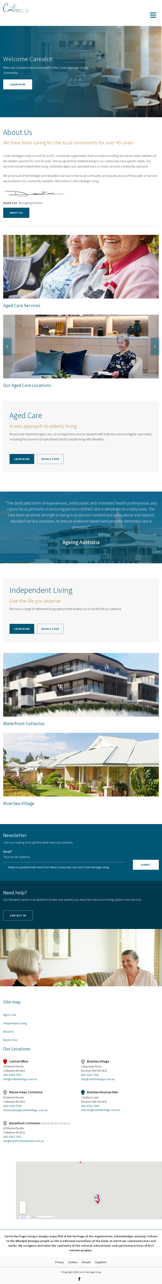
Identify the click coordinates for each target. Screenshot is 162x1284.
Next (155, 346)
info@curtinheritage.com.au (20, 1079)
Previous (7, 346)
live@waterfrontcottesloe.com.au (23, 1141)
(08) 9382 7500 (90, 1106)
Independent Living (15, 1023)
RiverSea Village (18, 803)
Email (7, 852)
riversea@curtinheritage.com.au (100, 1110)
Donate (86, 1262)
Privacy (59, 1262)
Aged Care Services (81, 267)
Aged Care (9, 1015)
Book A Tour (50, 459)
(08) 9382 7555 (90, 1075)
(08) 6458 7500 (12, 1106)
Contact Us (18, 915)
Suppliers (101, 1262)
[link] (79, 1279)
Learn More (22, 459)
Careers (73, 1262)
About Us (16, 212)
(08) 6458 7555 (12, 1075)
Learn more (18, 84)
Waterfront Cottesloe (23, 723)
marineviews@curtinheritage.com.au (25, 1110)
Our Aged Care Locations (27, 385)
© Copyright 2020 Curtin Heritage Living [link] (81, 1272)
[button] (46, 84)
